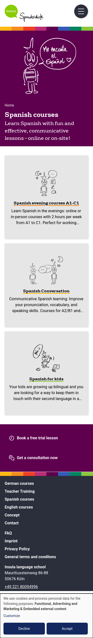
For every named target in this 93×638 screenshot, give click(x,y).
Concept (12, 515)
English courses (19, 507)
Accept (67, 629)
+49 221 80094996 (21, 586)
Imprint (11, 541)
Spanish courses (19, 499)
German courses (19, 483)
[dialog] (46, 616)
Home (9, 105)
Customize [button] (11, 616)
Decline (24, 629)
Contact (12, 523)
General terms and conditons (30, 556)
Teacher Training (20, 491)
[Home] (24, 20)
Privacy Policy (17, 549)
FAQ (8, 533)
